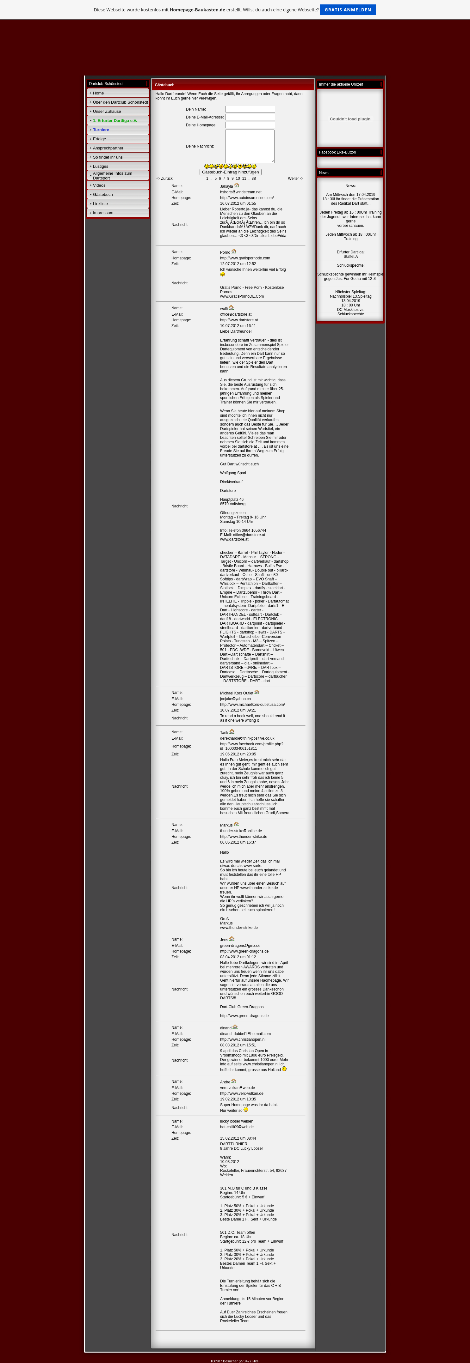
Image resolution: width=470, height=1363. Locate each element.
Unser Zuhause (107, 111)
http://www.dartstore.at (239, 320)
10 (238, 178)
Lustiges (100, 166)
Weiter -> (296, 178)
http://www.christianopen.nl (242, 1039)
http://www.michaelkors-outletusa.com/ (252, 704)
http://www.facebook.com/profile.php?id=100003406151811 (251, 746)
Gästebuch (103, 194)
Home (98, 93)
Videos (99, 185)
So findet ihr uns (108, 157)
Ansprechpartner (108, 148)
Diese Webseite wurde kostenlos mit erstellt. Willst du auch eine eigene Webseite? (235, 9)
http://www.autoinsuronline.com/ (247, 198)
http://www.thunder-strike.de (243, 836)
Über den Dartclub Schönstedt (120, 102)
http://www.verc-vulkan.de (241, 1093)
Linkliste (100, 203)
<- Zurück (165, 178)
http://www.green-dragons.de (244, 951)
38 (253, 178)
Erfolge (99, 138)
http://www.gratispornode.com (245, 258)
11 (244, 178)
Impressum (103, 212)
